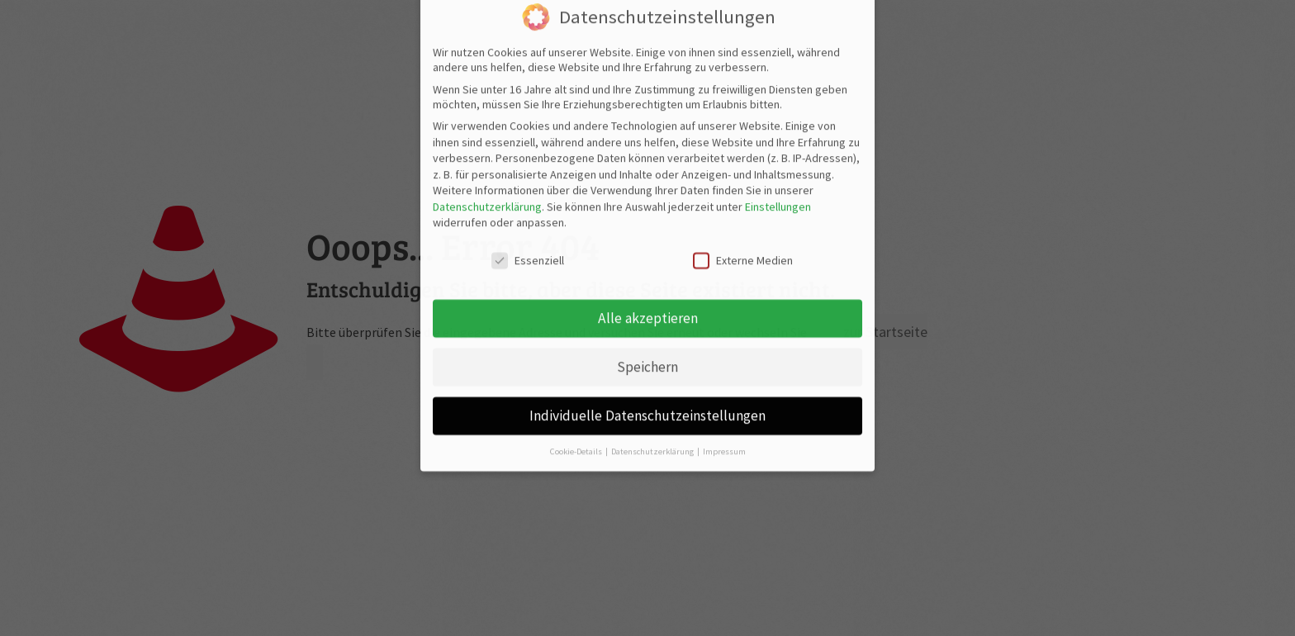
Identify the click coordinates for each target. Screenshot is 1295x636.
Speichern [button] (647, 328)
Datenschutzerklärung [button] (653, 412)
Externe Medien (743, 222)
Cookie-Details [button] (577, 412)
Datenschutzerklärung (487, 167)
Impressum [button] (724, 412)
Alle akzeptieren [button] (648, 279)
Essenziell (527, 222)
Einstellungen (778, 167)
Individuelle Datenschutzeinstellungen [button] (647, 377)
